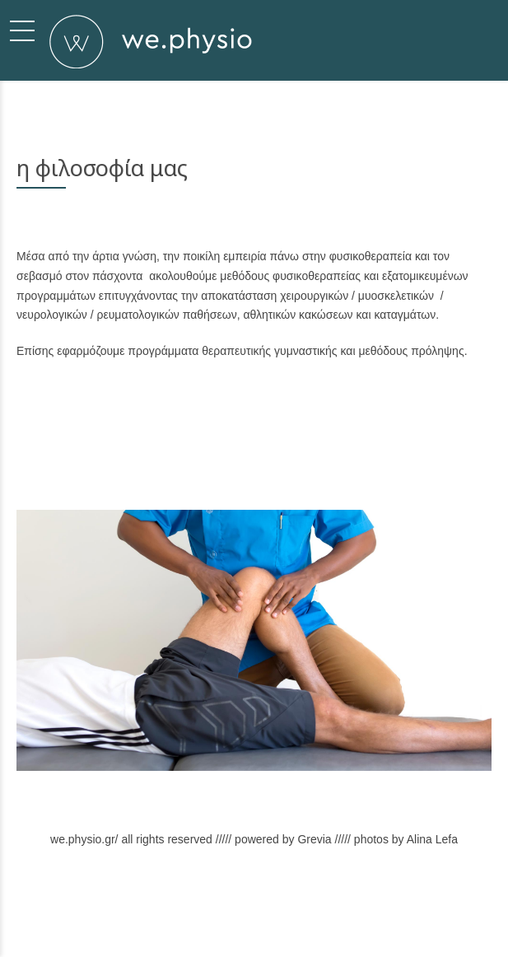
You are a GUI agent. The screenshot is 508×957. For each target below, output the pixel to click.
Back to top (404, 913)
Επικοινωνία (342, 913)
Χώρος (288, 913)
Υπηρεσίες (237, 913)
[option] (254, 640)
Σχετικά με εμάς (95, 913)
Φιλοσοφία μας (172, 913)
